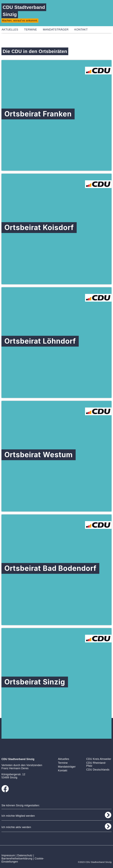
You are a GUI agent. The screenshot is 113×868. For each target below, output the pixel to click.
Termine (30, 29)
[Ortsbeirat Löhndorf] (56, 342)
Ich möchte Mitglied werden (18, 815)
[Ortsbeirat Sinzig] (56, 683)
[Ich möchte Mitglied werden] (108, 815)
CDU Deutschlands (97, 769)
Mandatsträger (56, 29)
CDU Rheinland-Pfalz (96, 764)
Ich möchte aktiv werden (16, 827)
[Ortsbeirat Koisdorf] (56, 229)
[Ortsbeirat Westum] (56, 456)
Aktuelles (63, 759)
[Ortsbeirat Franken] (56, 115)
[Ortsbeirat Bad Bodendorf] (56, 569)
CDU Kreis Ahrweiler (98, 759)
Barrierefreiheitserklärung (16, 858)
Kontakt (81, 29)
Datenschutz (24, 855)
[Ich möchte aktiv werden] (108, 826)
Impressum (8, 855)
